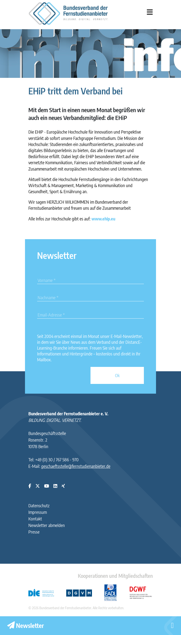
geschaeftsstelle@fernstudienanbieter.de (75, 466)
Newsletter (25, 625)
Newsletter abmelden (46, 525)
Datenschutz (38, 505)
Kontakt (35, 518)
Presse (34, 532)
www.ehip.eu (103, 218)
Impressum (37, 512)
